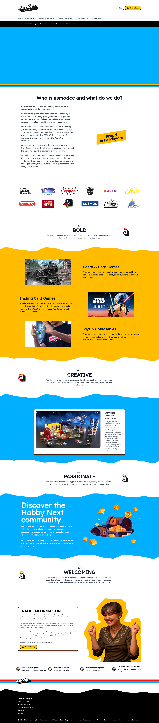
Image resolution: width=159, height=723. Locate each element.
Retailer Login (133, 8)
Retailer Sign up (28, 647)
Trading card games (46, 18)
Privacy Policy (102, 720)
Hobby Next (98, 18)
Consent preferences (134, 720)
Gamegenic (83, 18)
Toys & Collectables (66, 18)
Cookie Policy (116, 720)
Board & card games (26, 18)
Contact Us (118, 8)
